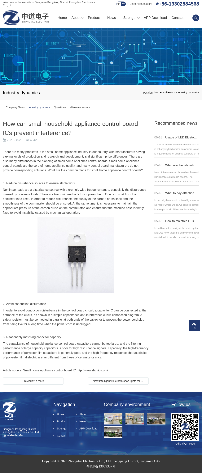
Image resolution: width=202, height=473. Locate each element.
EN (123, 3)
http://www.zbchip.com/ (92, 370)
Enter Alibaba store (141, 3)
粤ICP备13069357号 (101, 466)
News (169, 92)
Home (158, 92)
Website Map (13, 435)
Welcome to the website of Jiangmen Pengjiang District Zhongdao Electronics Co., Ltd (49, 4)
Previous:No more (33, 380)
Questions (60, 107)
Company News (15, 107)
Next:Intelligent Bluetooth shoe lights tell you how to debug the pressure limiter (119, 380)
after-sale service (80, 107)
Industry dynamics (188, 92)
